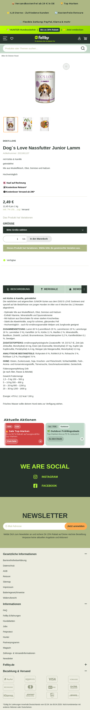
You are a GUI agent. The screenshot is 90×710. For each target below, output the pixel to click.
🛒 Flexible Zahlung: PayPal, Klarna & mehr (45, 22)
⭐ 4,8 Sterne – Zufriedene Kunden (28, 12)
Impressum (8, 587)
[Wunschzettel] (11, 38)
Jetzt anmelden (75, 526)
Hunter (6, 637)
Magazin (7, 648)
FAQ (5, 610)
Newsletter (8, 658)
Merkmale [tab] (49, 289)
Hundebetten (9, 621)
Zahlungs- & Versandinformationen (19, 653)
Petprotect (8, 632)
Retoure (6, 576)
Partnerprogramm (11, 642)
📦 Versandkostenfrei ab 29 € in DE (33, 3)
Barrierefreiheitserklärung (14, 560)
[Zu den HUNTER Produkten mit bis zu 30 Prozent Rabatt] (45, 30)
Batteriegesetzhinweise (13, 592)
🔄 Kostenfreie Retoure (69, 12)
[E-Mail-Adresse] (35, 526)
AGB (5, 571)
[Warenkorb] (85, 39)
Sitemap (7, 582)
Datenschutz (9, 565)
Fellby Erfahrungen (12, 615)
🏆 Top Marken (69, 3)
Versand (25, 209)
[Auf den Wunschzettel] (66, 66)
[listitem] (24, 434)
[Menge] (12, 239)
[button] (79, 39)
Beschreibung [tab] (18, 289)
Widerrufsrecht (10, 598)
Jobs (5, 626)
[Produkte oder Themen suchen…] (41, 48)
